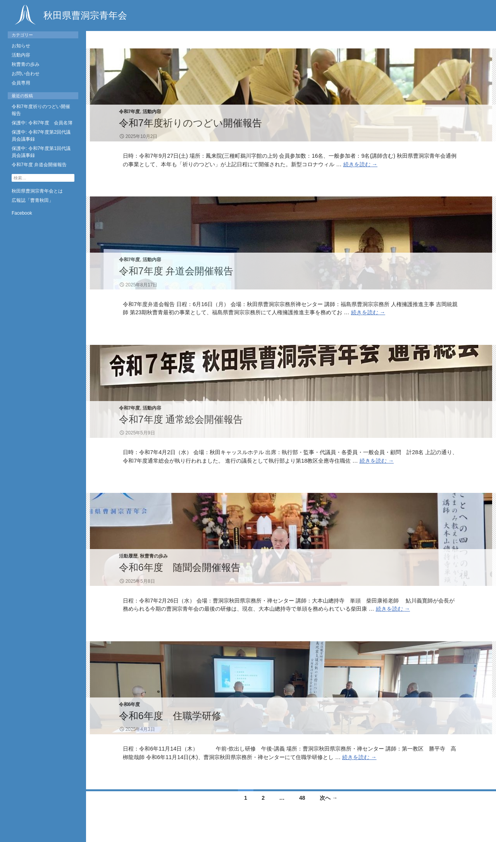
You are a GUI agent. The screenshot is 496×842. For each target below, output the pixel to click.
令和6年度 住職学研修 (170, 715)
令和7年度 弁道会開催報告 (176, 270)
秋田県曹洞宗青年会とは (37, 191)
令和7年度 (129, 111)
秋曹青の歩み (154, 556)
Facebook (22, 213)
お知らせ (21, 45)
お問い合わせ (26, 73)
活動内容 (152, 111)
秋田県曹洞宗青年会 (69, 14)
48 (302, 798)
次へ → (329, 798)
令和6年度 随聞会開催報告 (180, 567)
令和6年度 (129, 704)
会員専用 (21, 83)
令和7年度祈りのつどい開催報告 (190, 122)
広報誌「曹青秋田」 (32, 200)
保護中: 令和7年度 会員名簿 (42, 123)
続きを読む (360, 164)
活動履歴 (128, 556)
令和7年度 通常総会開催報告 (181, 419)
